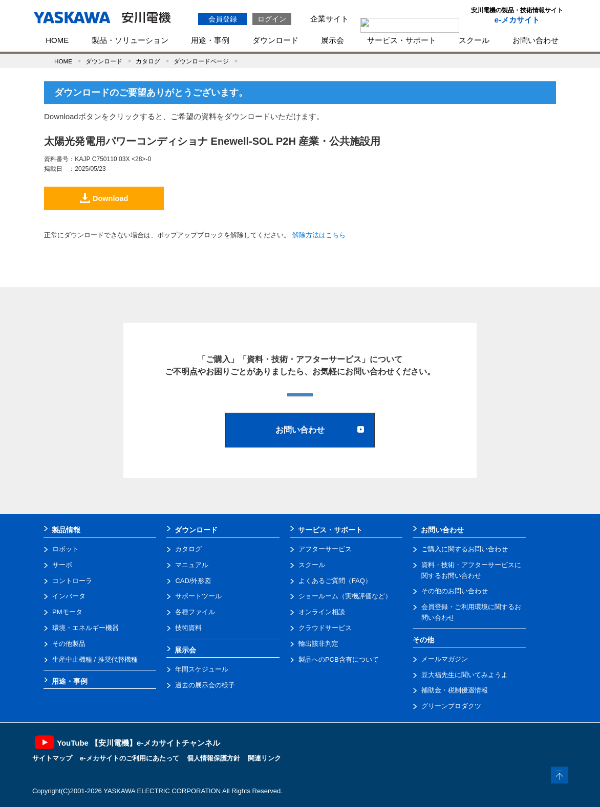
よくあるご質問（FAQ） (335, 581)
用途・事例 (210, 40)
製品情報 (66, 530)
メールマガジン (444, 659)
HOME (57, 40)
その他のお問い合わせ (454, 591)
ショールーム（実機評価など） (345, 596)
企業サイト (329, 18)
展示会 (332, 40)
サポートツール (198, 596)
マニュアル (191, 565)
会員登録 (222, 19)
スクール (474, 40)
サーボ (62, 565)
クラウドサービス (325, 628)
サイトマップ (52, 758)
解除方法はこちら (319, 235)
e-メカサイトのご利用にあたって (129, 758)
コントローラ (72, 581)
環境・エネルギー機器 (85, 628)
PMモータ (67, 612)
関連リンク (264, 758)
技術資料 (188, 628)
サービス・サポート (401, 40)
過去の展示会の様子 (205, 685)
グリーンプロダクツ (451, 706)
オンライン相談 (321, 612)
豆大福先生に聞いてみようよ (464, 675)
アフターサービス (325, 549)
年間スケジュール (201, 669)
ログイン (272, 19)
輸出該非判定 (318, 643)
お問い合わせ (535, 40)
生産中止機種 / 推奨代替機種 (95, 659)
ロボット (65, 549)
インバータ (68, 596)
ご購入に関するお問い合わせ (464, 549)
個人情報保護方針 (213, 758)
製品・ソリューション (130, 40)
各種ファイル (195, 612)
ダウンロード (275, 40)
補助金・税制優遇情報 (454, 690)
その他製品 (68, 643)
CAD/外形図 (193, 581)
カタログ (148, 61)
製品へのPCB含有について (338, 659)
